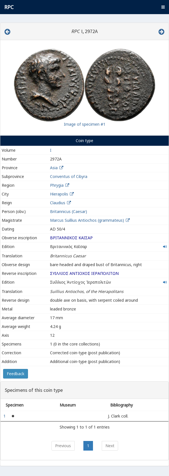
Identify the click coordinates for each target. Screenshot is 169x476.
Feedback (15, 373)
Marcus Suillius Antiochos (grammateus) (87, 220)
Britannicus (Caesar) (68, 211)
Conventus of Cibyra (68, 176)
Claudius (57, 202)
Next (109, 445)
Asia (54, 167)
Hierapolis (59, 194)
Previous (63, 445)
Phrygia (57, 185)
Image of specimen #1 (84, 124)
